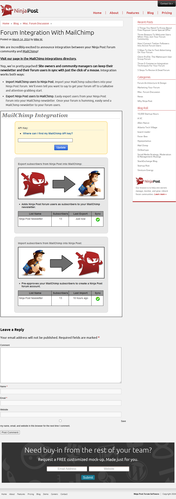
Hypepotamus (144, 141)
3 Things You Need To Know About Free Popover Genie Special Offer (155, 29)
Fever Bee (143, 136)
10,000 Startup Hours (148, 113)
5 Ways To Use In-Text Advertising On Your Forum (154, 51)
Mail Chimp (143, 145)
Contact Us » (167, 3)
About (114, 13)
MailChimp (30, 51)
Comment (5, 345)
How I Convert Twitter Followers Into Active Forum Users (153, 44)
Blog (150, 13)
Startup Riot (144, 165)
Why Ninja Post (145, 101)
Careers (54, 494)
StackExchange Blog (147, 161)
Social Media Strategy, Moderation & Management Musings (154, 155)
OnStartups (143, 150)
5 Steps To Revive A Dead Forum (154, 70)
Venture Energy (145, 170)
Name (4, 386)
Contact (64, 494)
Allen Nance (143, 123)
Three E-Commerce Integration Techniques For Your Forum (153, 64)
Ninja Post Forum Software (146, 494)
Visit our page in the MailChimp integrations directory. (38, 59)
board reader (144, 132)
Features (133, 13)
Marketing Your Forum (149, 87)
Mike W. (38, 39)
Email (3, 398)
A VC (140, 118)
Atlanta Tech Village (147, 127)
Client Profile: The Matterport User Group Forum (155, 57)
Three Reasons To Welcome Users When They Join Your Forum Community (154, 36)
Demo (45, 494)
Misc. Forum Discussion (36, 23)
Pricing (167, 13)
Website (4, 409)
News (140, 96)
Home (97, 13)
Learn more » (160, 194)
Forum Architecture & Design (152, 83)
